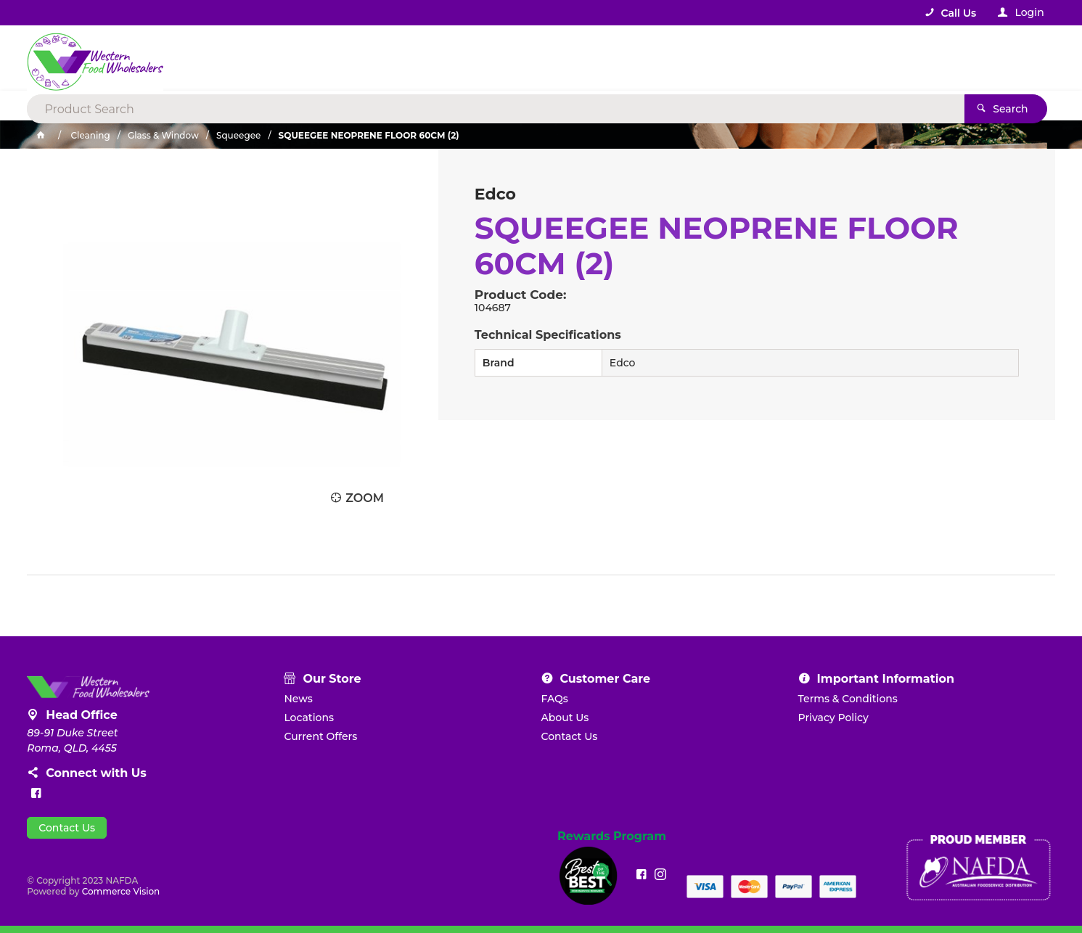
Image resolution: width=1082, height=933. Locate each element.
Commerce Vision (121, 891)
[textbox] (481, 58)
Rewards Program (611, 836)
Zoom (364, 498)
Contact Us (66, 827)
